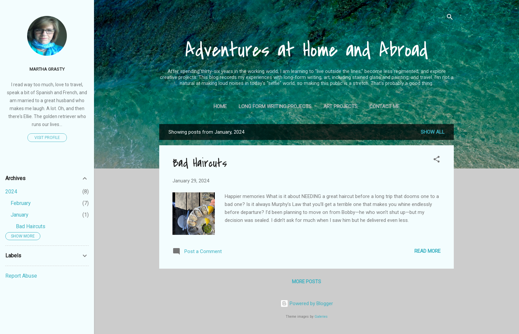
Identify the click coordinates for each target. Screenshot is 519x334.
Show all (433, 132)
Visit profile (47, 137)
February (21, 203)
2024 (11, 191)
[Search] (450, 18)
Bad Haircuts (199, 163)
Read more (427, 251)
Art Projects (340, 106)
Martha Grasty (47, 69)
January (19, 215)
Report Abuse (21, 276)
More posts (306, 281)
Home (220, 106)
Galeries (321, 316)
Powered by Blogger (306, 303)
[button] (437, 160)
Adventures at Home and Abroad (306, 50)
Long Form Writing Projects (275, 106)
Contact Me (384, 106)
